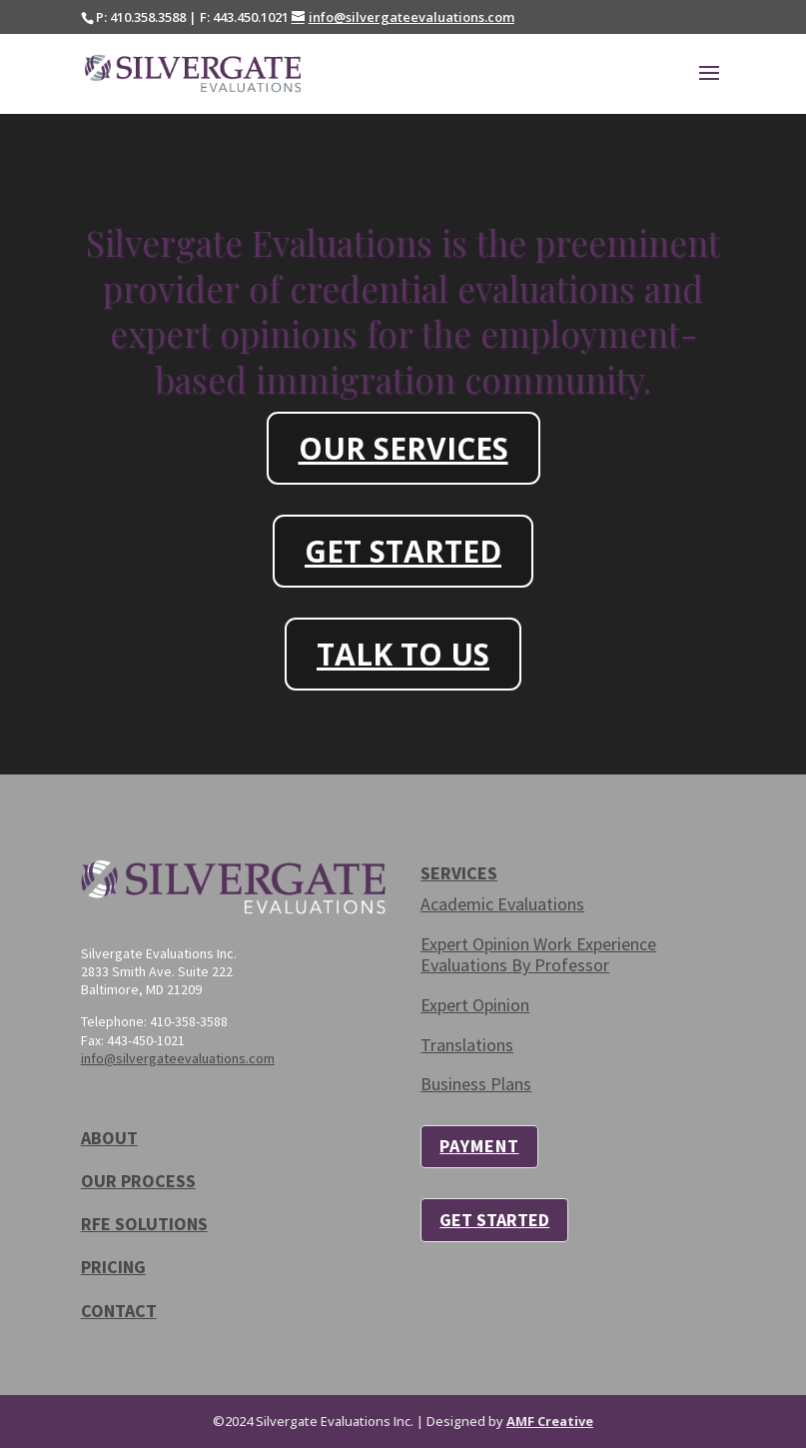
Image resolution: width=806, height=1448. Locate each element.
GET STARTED (403, 551)
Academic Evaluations (502, 903)
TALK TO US (403, 654)
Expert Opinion (474, 1004)
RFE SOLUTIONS (144, 1223)
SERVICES (458, 872)
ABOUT (109, 1137)
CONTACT (119, 1310)
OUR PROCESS (138, 1180)
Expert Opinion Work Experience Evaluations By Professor (538, 954)
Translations (466, 1044)
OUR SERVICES (403, 448)
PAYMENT (478, 1145)
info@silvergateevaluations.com (178, 1058)
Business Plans (475, 1083)
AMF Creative (549, 1421)
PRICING (113, 1266)
